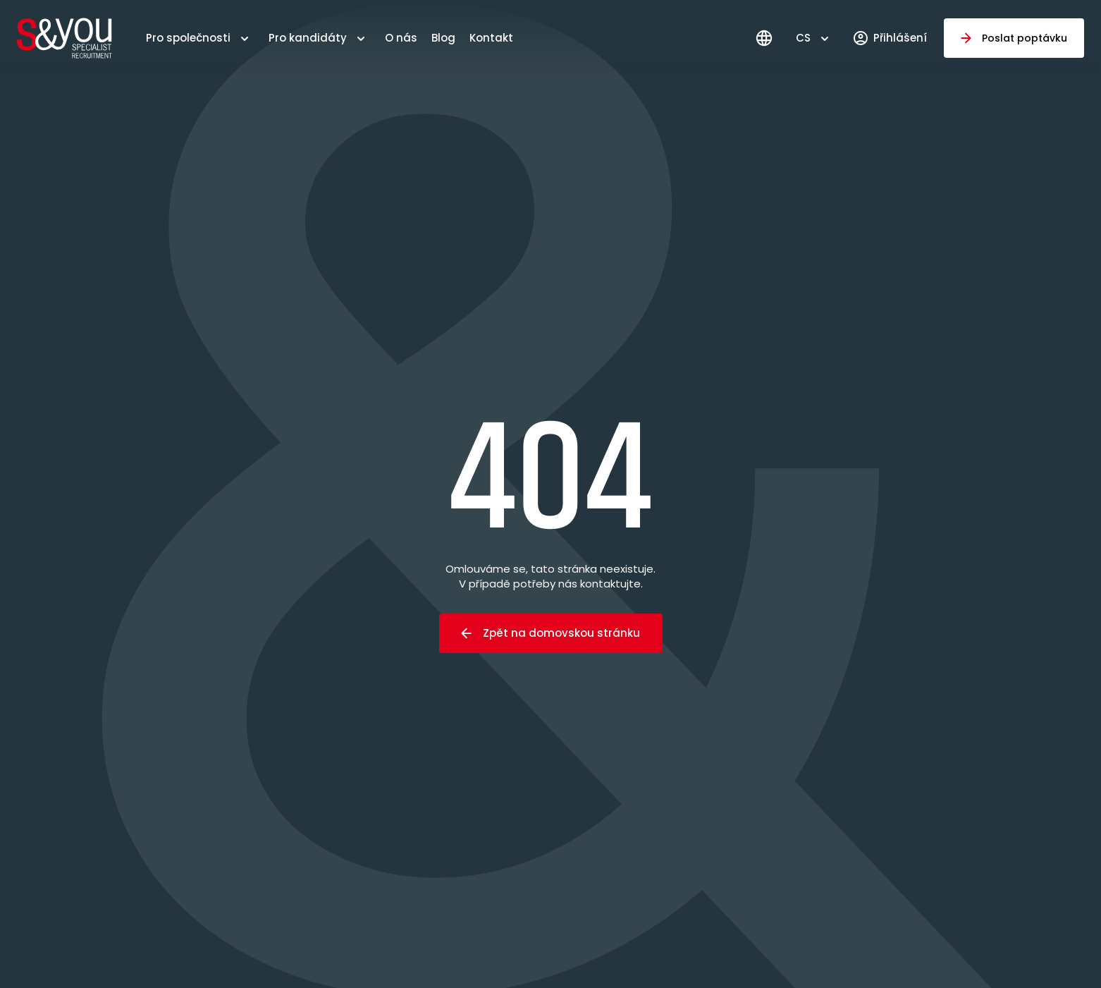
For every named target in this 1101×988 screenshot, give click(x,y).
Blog (443, 37)
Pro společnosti (188, 37)
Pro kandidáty (308, 37)
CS (803, 37)
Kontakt (491, 37)
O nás (401, 37)
